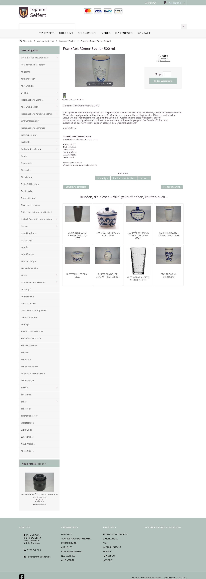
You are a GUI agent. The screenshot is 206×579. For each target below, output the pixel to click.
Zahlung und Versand (115, 524)
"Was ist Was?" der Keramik (76, 528)
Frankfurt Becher (67, 31)
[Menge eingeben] (167, 64)
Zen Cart (181, 567)
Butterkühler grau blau (77, 265)
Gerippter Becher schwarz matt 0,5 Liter (77, 225)
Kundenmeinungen (72, 541)
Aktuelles (66, 537)
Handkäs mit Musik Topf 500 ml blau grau (138, 225)
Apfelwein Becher (45, 31)
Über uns (66, 524)
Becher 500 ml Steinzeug (169, 265)
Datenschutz (110, 528)
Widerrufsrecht (112, 537)
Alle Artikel (67, 550)
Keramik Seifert (153, 567)
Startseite (27, 31)
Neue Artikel (68, 545)
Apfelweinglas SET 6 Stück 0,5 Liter (138, 268)
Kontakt (107, 550)
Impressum (109, 545)
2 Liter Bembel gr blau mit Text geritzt (108, 265)
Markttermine (69, 532)
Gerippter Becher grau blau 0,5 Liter (168, 224)
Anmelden (151, 3)
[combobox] (165, 12)
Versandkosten (41, 494)
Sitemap (107, 541)
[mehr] (42, 453)
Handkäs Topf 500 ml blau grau (108, 224)
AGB (105, 532)
